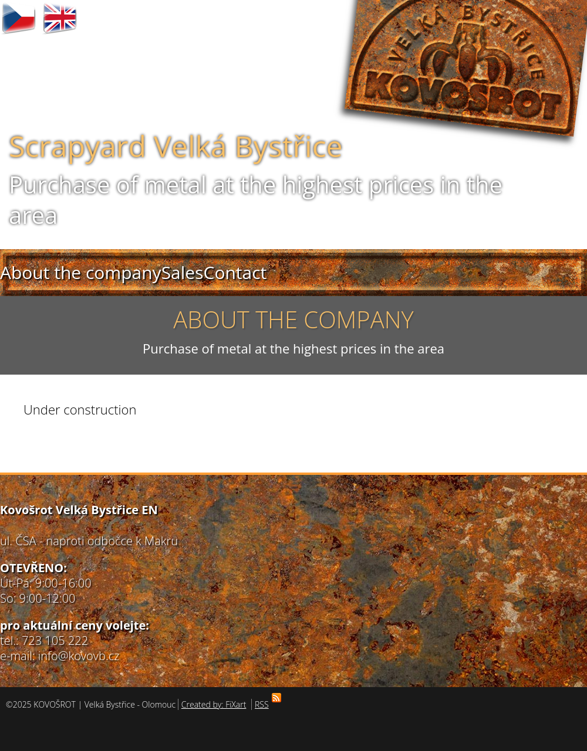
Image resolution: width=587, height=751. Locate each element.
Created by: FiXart (214, 704)
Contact (234, 272)
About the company (80, 272)
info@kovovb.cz (79, 656)
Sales (182, 272)
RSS (263, 704)
